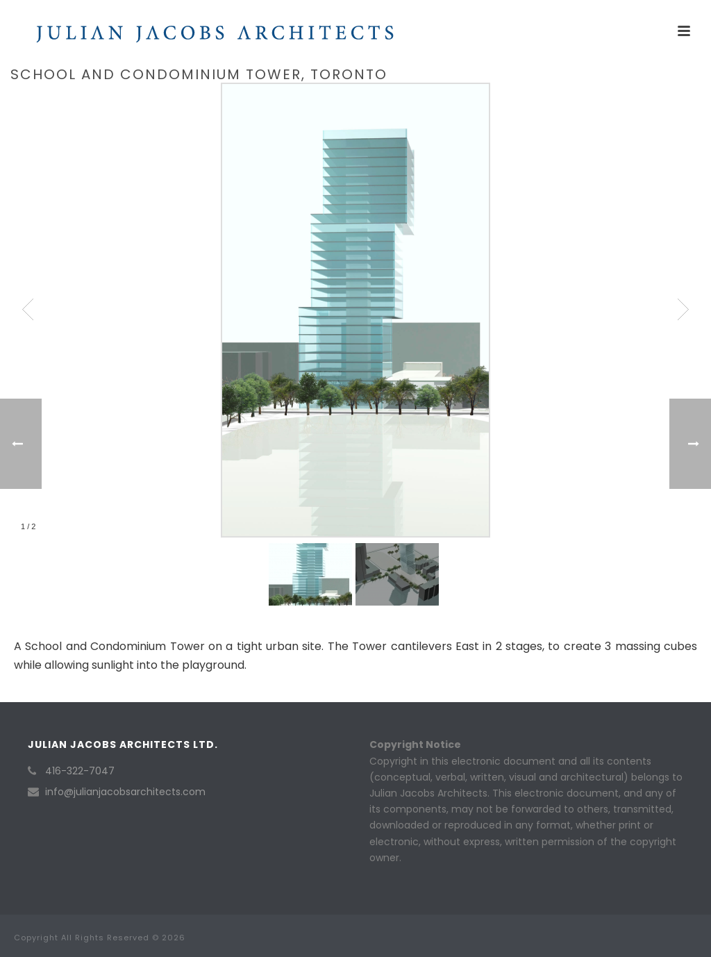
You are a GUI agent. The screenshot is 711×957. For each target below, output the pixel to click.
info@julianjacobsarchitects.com (125, 791)
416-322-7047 (80, 771)
